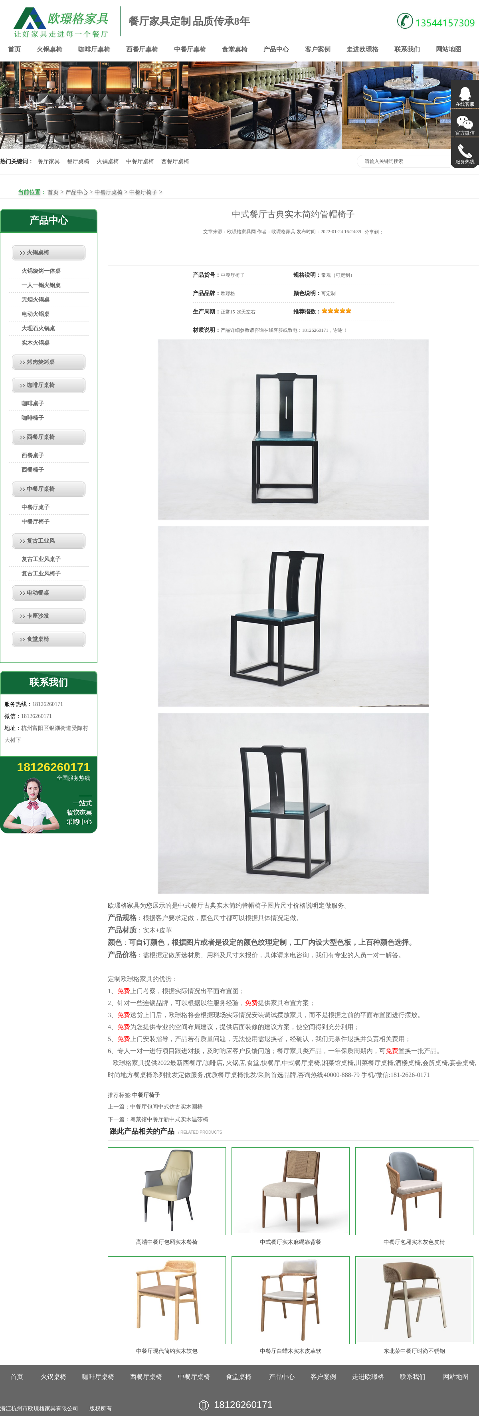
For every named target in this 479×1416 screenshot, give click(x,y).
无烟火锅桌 (35, 300)
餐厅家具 (49, 162)
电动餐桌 (38, 593)
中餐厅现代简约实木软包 (167, 1351)
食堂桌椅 (234, 49)
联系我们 (407, 49)
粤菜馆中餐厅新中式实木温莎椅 (169, 1119)
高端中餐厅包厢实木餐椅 (167, 1242)
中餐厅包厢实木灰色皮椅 (414, 1242)
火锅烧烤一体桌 (41, 271)
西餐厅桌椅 (142, 49)
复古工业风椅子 (41, 574)
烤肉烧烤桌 (41, 362)
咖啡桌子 (33, 404)
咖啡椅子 (33, 418)
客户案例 (318, 49)
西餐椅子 (33, 470)
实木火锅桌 (35, 343)
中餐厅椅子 (143, 192)
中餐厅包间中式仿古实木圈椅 (166, 1107)
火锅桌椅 (49, 49)
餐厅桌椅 (78, 162)
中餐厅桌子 (35, 507)
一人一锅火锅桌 (41, 285)
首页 (14, 49)
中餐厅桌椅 (190, 49)
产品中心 (276, 49)
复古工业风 (41, 541)
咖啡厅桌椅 (94, 49)
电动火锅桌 (35, 314)
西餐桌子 (33, 455)
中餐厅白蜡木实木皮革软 (290, 1351)
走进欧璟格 (362, 49)
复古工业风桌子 (41, 559)
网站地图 (448, 49)
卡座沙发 (38, 616)
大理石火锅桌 (38, 328)
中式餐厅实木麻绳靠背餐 (290, 1242)
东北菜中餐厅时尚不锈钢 (414, 1351)
